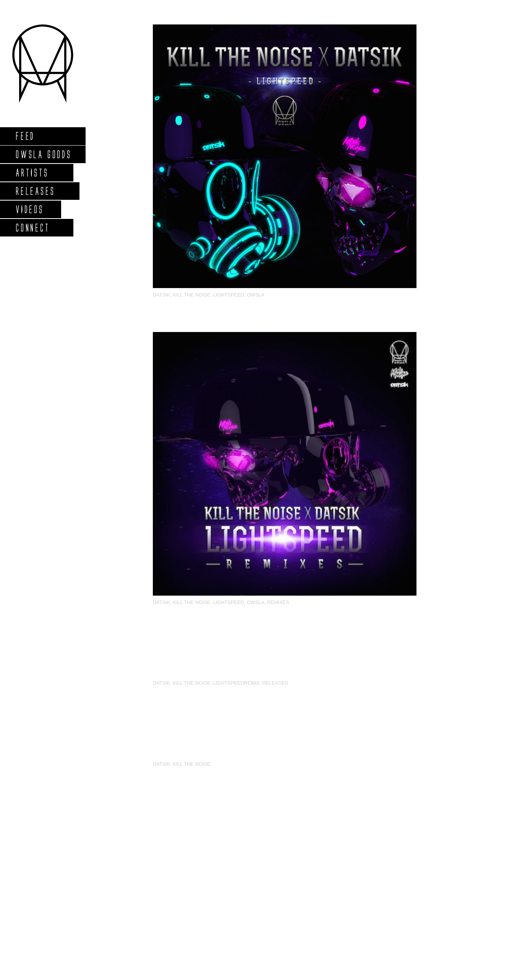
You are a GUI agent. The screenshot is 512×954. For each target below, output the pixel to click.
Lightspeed (228, 295)
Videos (29, 209)
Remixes (278, 602)
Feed (25, 136)
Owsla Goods (43, 154)
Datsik (161, 295)
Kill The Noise (191, 295)
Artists (32, 172)
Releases (35, 191)
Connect (32, 227)
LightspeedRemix (236, 683)
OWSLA (255, 295)
